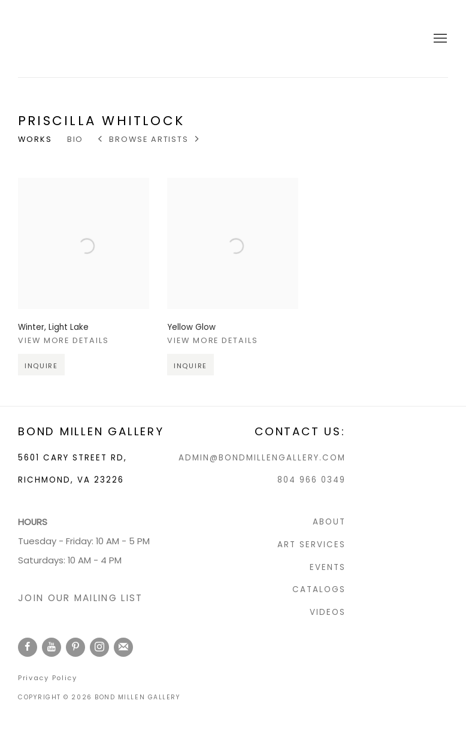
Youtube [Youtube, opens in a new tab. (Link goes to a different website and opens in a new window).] (51, 647)
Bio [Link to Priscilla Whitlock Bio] (75, 139)
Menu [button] (439, 39)
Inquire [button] (41, 375)
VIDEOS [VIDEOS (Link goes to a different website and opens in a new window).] (328, 612)
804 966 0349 (311, 480)
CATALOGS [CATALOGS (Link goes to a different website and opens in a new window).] (319, 589)
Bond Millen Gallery (66, 38)
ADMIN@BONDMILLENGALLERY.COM (262, 457)
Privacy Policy (47, 678)
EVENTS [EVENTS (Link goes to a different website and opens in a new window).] (328, 567)
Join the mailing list (123, 647)
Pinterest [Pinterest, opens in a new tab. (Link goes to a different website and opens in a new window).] (75, 647)
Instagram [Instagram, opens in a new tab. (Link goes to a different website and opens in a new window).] (99, 647)
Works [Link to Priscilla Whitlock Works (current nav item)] (35, 139)
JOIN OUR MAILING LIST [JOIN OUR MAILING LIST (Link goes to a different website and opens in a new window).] (80, 598)
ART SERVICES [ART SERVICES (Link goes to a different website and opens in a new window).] (311, 544)
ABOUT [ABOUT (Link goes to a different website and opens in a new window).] (329, 521)
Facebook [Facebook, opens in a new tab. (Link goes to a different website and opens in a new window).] (27, 647)
